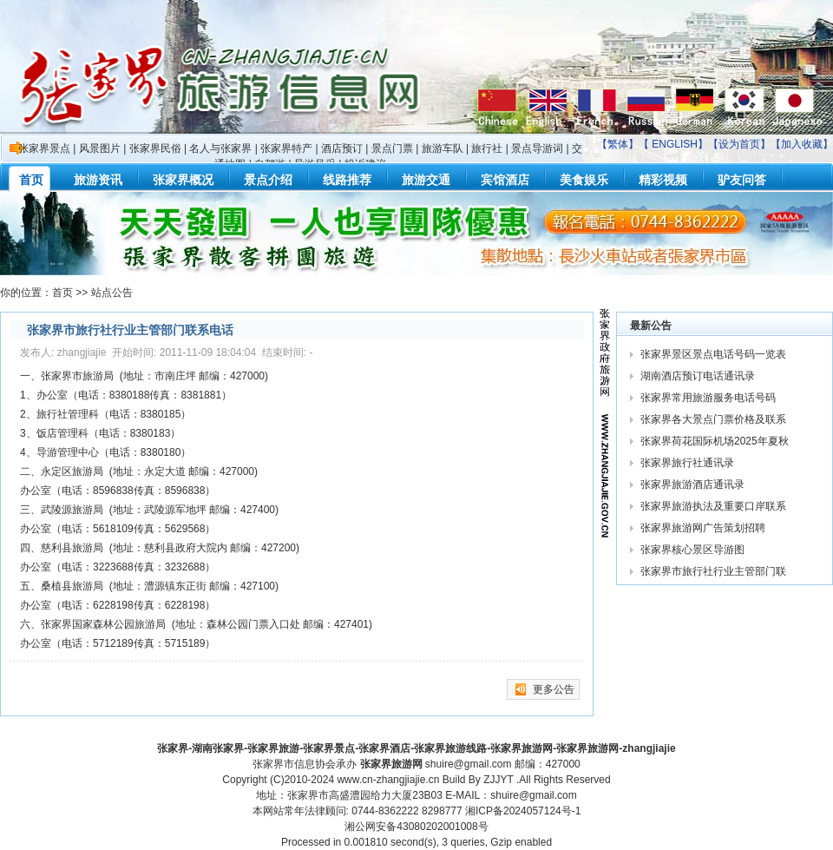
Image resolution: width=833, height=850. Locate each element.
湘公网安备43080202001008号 (416, 826)
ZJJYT (498, 780)
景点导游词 (537, 148)
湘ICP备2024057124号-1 (522, 811)
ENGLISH (675, 144)
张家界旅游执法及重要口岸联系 (714, 506)
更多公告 (553, 689)
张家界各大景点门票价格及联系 (714, 419)
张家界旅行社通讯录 (687, 463)
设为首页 (739, 144)
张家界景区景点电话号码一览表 (713, 354)
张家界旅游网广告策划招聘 (702, 528)
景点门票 (392, 148)
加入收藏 (802, 144)
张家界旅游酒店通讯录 (692, 484)
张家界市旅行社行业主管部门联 (714, 571)
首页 (62, 293)
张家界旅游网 (391, 764)
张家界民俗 (155, 148)
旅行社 (486, 148)
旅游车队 (442, 148)
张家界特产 (286, 148)
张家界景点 (44, 148)
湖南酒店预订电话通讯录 (697, 376)
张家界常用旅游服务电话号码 (708, 398)
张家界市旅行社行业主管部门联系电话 (130, 330)
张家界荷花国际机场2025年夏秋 (715, 441)
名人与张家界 (220, 148)
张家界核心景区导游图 (692, 550)
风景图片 (100, 148)
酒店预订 (342, 148)
